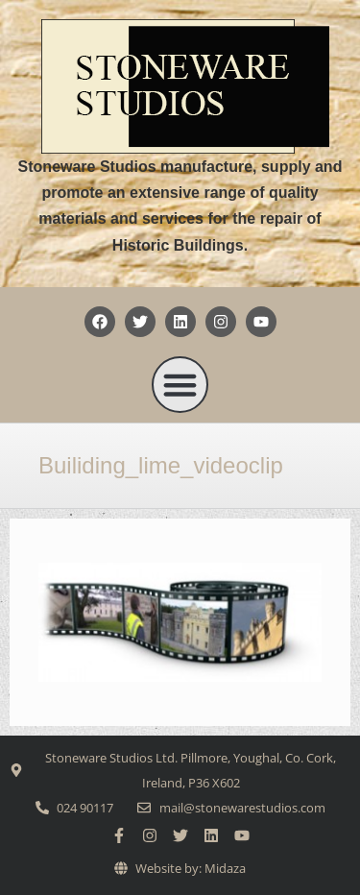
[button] (180, 385)
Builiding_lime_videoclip (160, 465)
